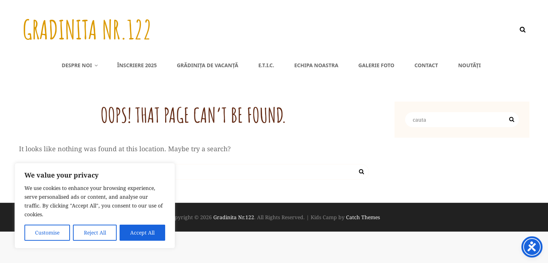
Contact (426, 65)
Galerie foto (376, 65)
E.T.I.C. (266, 65)
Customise (47, 232)
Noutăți (469, 65)
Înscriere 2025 (137, 65)
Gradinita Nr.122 (87, 30)
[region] (95, 205)
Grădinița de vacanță (207, 65)
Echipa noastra (316, 65)
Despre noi (80, 65)
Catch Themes (363, 217)
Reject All (94, 232)
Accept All (142, 232)
